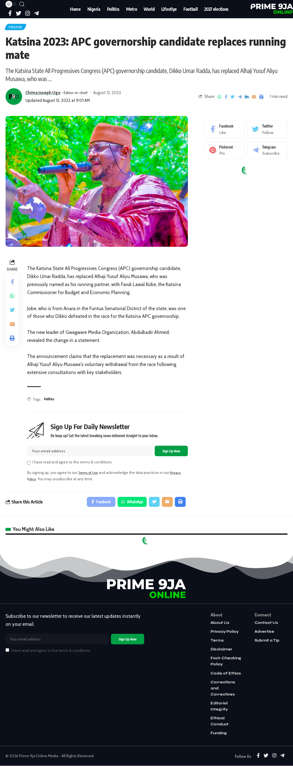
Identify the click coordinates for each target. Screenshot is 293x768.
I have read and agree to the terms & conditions (72, 464)
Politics (18, 27)
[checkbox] (29, 465)
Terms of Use (89, 475)
